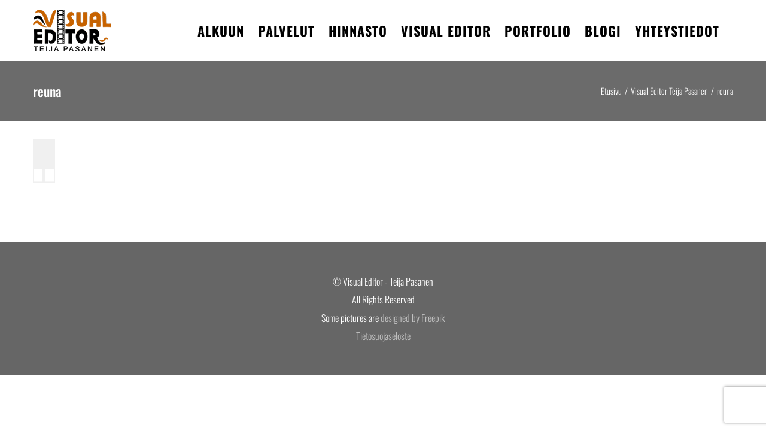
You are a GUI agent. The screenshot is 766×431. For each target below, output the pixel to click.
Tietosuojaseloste (383, 336)
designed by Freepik (413, 318)
